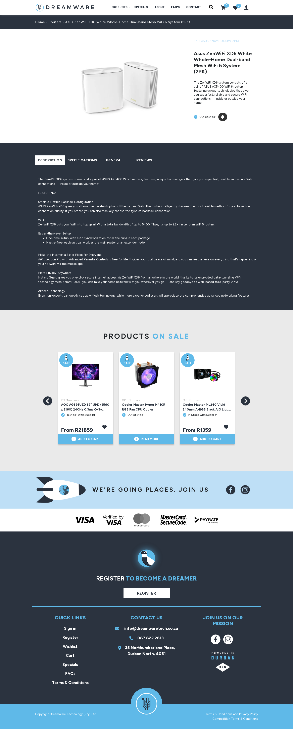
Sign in (70, 628)
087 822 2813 (146, 638)
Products (119, 7)
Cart (70, 655)
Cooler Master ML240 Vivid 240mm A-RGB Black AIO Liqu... (207, 407)
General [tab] (114, 160)
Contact (193, 7)
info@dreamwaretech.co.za (146, 628)
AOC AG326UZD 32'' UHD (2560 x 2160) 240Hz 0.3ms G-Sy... (85, 407)
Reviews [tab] (144, 160)
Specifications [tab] (82, 160)
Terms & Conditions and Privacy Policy (231, 714)
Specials (141, 7)
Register (146, 593)
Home (40, 22)
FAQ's (175, 7)
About (159, 7)
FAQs (70, 673)
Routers (55, 22)
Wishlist (70, 646)
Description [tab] (50, 160)
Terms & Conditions (70, 682)
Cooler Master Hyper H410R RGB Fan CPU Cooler (143, 407)
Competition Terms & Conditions (235, 719)
